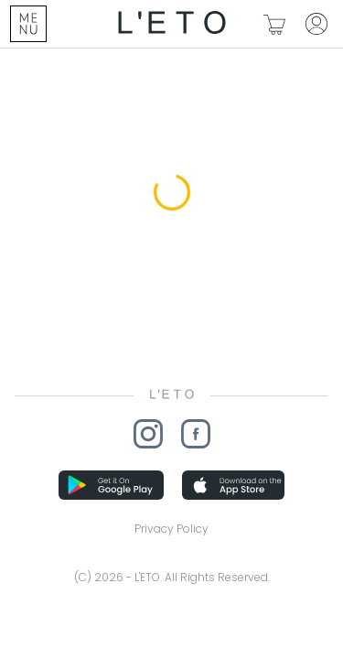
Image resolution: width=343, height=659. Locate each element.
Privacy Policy (171, 528)
